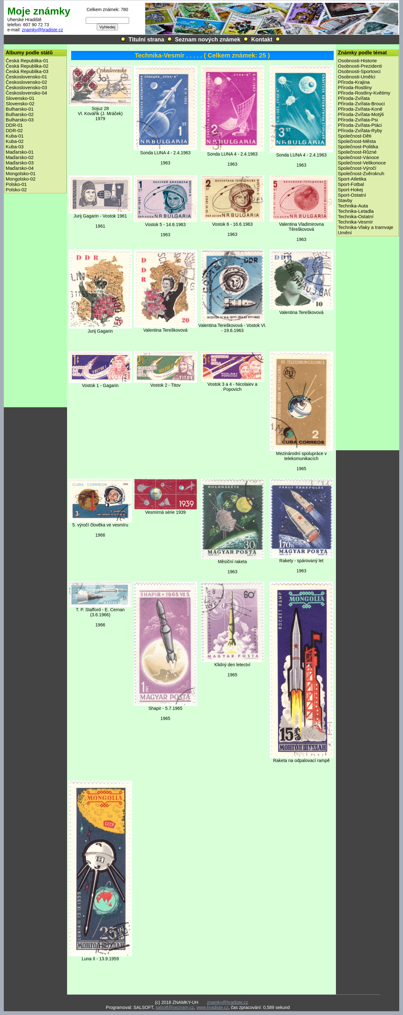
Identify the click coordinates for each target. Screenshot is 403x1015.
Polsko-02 (16, 189)
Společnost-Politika (358, 146)
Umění (345, 232)
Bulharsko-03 (20, 119)
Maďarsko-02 (20, 157)
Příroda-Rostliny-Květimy (364, 92)
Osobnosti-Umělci (356, 76)
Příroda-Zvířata (354, 98)
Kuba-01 (15, 135)
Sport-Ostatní (352, 195)
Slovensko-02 (20, 103)
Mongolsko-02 (20, 178)
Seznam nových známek (207, 39)
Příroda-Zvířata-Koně (360, 109)
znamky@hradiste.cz (42, 29)
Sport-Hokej (350, 189)
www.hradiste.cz (212, 1007)
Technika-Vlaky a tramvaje (365, 227)
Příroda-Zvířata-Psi (358, 119)
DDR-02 (14, 130)
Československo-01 (26, 76)
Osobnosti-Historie (357, 60)
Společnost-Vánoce (358, 157)
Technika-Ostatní (356, 216)
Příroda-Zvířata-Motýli (361, 114)
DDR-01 (14, 125)
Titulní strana (146, 39)
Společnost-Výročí (357, 168)
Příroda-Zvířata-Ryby (360, 130)
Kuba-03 (15, 146)
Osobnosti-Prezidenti (360, 66)
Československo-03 (26, 87)
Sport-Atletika (352, 178)
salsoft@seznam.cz (175, 1007)
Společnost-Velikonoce (362, 162)
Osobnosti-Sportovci (359, 71)
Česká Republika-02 (27, 66)
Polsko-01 (16, 184)
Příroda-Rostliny (355, 87)
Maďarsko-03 (20, 162)
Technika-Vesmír (355, 222)
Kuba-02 (15, 141)
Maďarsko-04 (20, 168)
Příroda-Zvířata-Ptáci (360, 125)
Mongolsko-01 (20, 173)
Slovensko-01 (20, 98)
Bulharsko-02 (20, 114)
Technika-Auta (353, 205)
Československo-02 (26, 82)
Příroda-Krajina (354, 82)
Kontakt (261, 39)
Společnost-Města (357, 141)
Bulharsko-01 (20, 109)
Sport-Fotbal (351, 184)
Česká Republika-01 (27, 60)
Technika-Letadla (356, 211)
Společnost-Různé (357, 152)
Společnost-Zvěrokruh (361, 173)
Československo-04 (26, 92)
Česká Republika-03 (27, 71)
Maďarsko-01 (20, 152)
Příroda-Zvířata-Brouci (361, 103)
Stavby (345, 200)
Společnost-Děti (354, 135)
